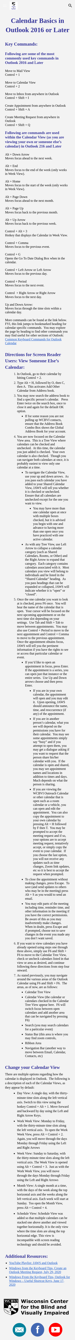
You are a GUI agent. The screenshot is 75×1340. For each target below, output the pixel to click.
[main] (37, 653)
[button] (5, 5)
